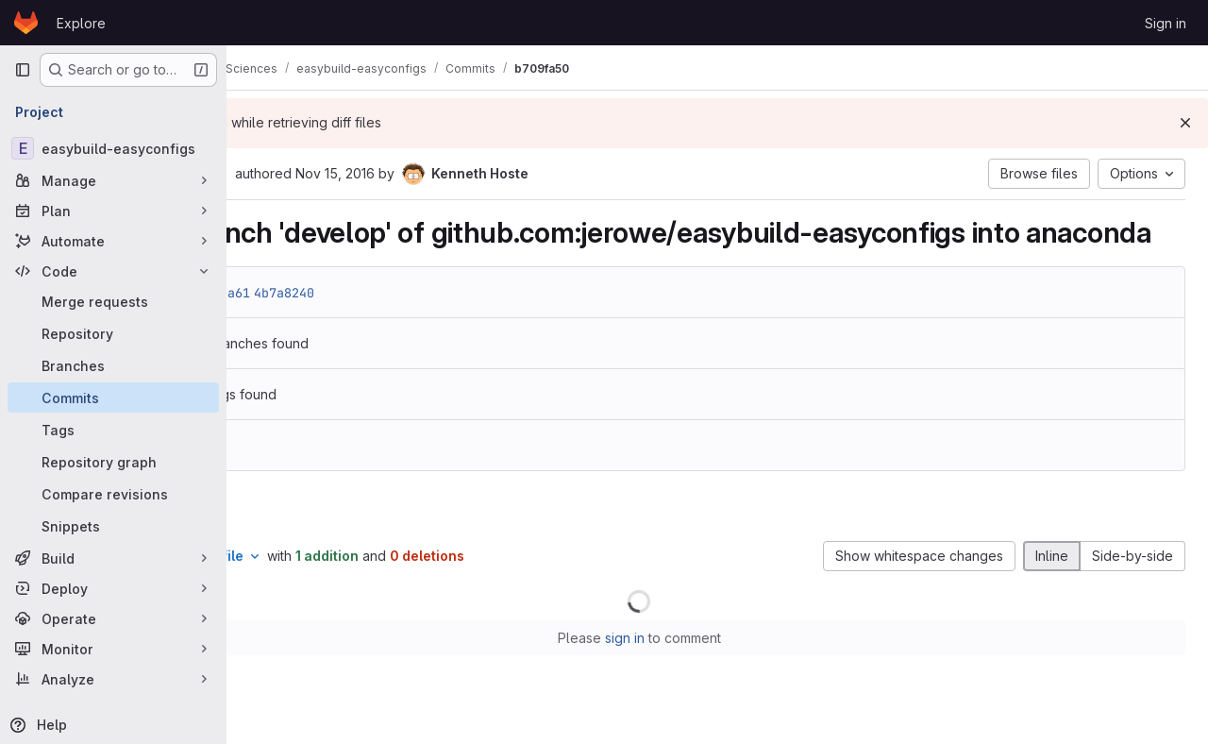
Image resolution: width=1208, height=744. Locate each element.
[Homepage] (26, 23)
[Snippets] (113, 526)
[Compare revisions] (113, 494)
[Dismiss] (1185, 122)
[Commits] (113, 397)
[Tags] (113, 429)
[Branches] (113, 365)
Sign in (1165, 23)
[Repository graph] (113, 462)
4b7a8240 (441, 327)
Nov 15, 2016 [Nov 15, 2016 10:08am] (491, 173)
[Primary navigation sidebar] (23, 70)
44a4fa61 (376, 327)
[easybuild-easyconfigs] (113, 148)
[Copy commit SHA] (376, 174)
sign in (703, 674)
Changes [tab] (302, 545)
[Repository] (113, 333)
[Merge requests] (113, 301)
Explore (81, 23)
